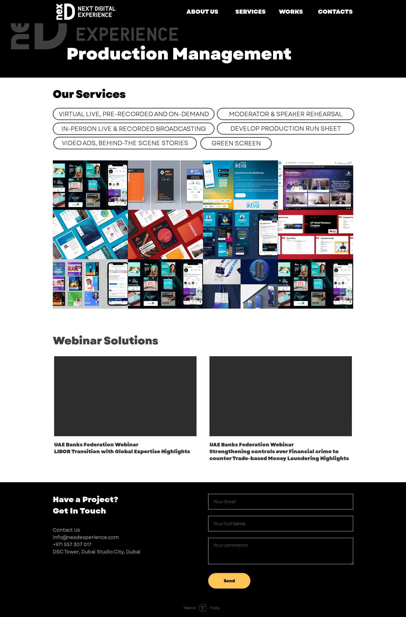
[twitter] (66, 566)
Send (229, 581)
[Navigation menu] (390, 24)
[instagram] (75, 566)
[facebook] (57, 566)
